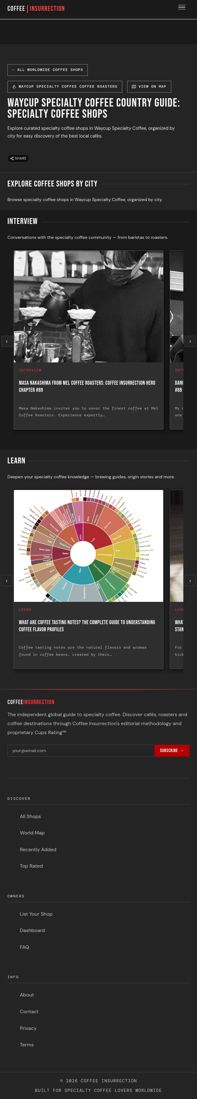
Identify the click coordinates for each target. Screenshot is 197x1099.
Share (18, 158)
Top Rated (31, 866)
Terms (27, 1044)
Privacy (28, 1028)
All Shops (30, 816)
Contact (29, 1011)
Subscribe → (172, 751)
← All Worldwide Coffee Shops (47, 69)
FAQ (24, 947)
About (27, 995)
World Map (32, 833)
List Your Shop (36, 914)
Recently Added (38, 849)
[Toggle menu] (183, 9)
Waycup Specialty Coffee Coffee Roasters (64, 86)
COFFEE (36, 9)
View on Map (149, 86)
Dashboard (32, 930)
